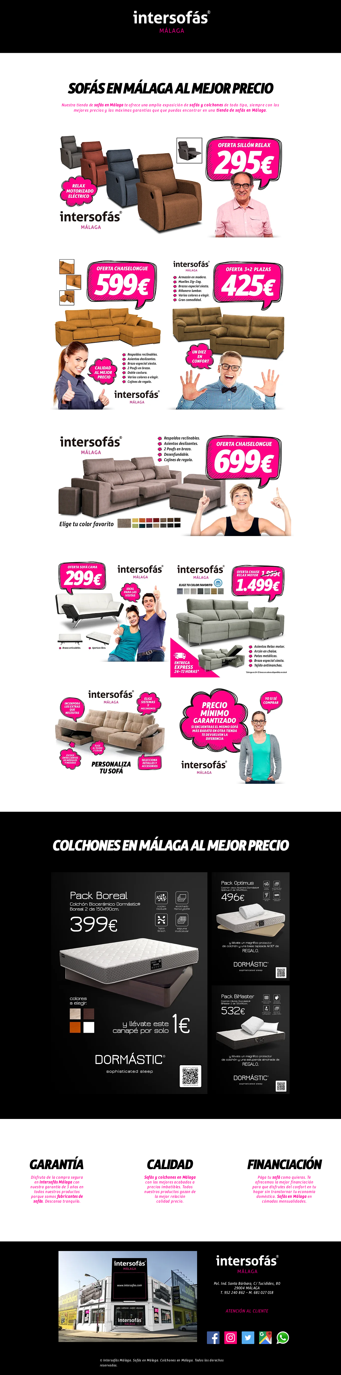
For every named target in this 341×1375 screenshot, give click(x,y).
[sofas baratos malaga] (248, 1337)
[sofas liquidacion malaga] (282, 1337)
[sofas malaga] (213, 1337)
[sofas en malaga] (265, 1337)
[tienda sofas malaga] (230, 1337)
